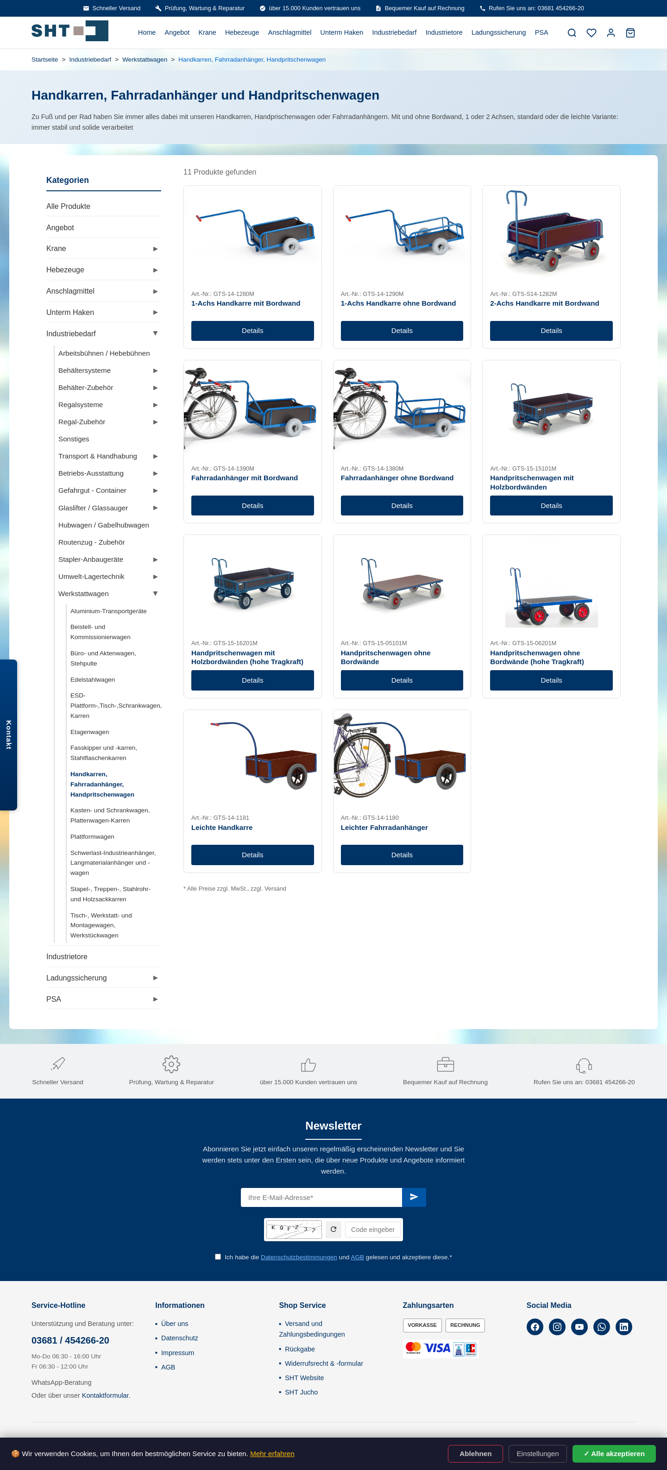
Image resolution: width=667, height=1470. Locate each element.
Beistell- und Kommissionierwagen (100, 632)
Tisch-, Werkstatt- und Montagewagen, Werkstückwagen (101, 925)
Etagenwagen (89, 732)
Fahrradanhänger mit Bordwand (244, 478)
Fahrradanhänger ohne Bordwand (397, 478)
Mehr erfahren (272, 1453)
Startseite (44, 59)
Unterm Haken (342, 32)
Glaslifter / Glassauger (93, 508)
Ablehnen (475, 1453)
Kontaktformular (105, 1395)
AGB (357, 1257)
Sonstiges (73, 439)
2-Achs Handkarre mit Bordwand (544, 303)
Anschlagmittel (290, 32)
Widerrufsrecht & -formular (324, 1363)
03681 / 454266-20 (70, 1340)
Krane (207, 32)
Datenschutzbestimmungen (299, 1257)
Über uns (174, 1323)
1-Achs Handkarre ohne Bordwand (398, 303)
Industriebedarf (394, 32)
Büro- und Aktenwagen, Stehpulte (103, 658)
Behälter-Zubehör (85, 387)
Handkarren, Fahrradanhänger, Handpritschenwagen (102, 784)
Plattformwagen (92, 836)
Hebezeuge (242, 32)
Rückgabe (300, 1349)
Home (147, 32)
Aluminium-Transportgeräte (108, 611)
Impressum (177, 1353)
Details (252, 330)
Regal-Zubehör (81, 422)
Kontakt (9, 735)
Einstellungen (537, 1453)
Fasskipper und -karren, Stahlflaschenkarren (103, 752)
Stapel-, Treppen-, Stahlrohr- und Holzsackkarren (110, 894)
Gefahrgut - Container (92, 490)
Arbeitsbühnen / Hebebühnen (104, 353)
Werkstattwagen (144, 59)
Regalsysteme (80, 404)
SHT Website (304, 1378)
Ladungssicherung (499, 32)
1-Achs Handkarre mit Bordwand (245, 303)
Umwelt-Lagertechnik (91, 576)
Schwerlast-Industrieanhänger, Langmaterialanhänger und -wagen (113, 863)
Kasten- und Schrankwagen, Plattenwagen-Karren (110, 815)
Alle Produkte (68, 206)
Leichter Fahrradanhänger (384, 827)
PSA (541, 32)
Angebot (177, 32)
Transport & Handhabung (97, 456)
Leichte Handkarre (222, 827)
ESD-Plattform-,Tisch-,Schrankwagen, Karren (116, 705)
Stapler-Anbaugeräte (90, 559)
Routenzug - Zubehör (91, 542)
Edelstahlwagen (92, 679)
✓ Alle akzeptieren (614, 1453)
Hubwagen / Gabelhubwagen (103, 525)
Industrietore (444, 32)
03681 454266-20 (610, 1082)
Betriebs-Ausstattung (91, 473)
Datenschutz (179, 1338)
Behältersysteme (84, 370)
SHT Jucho (301, 1392)
